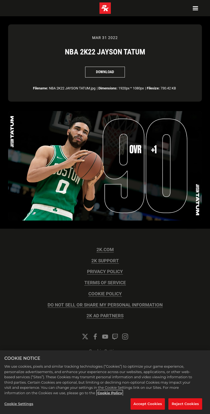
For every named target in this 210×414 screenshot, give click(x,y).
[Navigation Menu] (195, 8)
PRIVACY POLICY (105, 271)
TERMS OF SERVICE (105, 282)
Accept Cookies (148, 404)
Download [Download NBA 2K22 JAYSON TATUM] (105, 72)
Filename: (40, 88)
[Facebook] (95, 336)
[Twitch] (115, 336)
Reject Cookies (185, 404)
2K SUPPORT (105, 260)
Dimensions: (108, 88)
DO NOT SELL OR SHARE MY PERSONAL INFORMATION (105, 305)
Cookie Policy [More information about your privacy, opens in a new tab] (109, 393)
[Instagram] (125, 336)
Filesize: (153, 88)
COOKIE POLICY (105, 293)
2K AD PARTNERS (105, 315)
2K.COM (105, 249)
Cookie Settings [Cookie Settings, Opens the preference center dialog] (18, 404)
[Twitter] (85, 336)
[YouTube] (105, 336)
